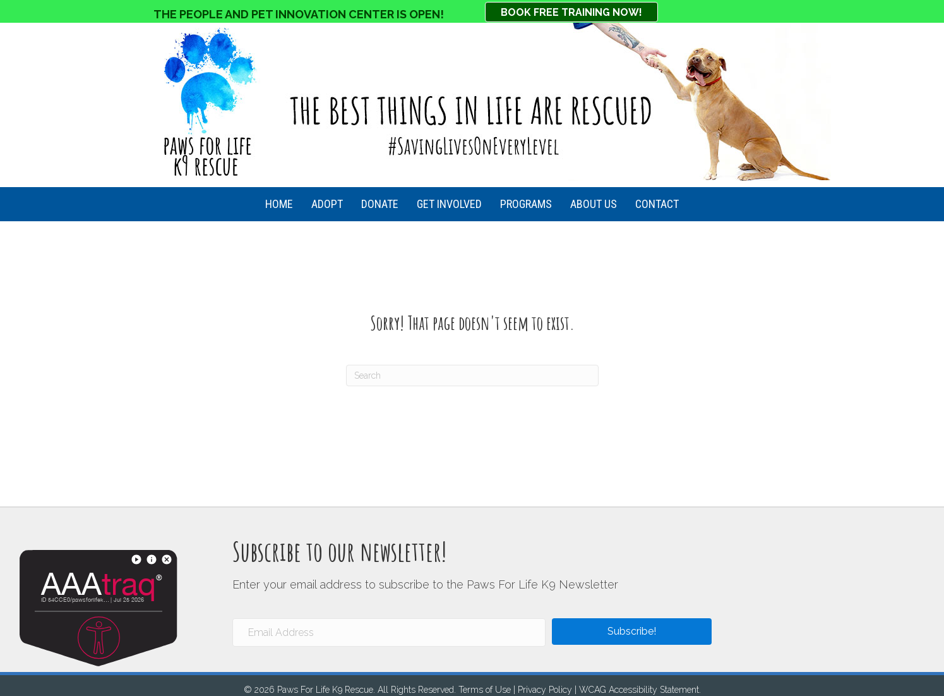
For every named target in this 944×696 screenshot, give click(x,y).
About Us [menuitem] (593, 204)
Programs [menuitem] (526, 204)
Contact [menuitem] (657, 204)
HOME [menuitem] (279, 204)
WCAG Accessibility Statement (639, 690)
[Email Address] (389, 632)
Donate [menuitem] (379, 204)
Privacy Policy (545, 690)
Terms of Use (484, 690)
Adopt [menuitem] (327, 204)
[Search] (472, 375)
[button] (632, 631)
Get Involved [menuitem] (449, 204)
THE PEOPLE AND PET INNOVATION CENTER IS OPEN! (298, 14)
